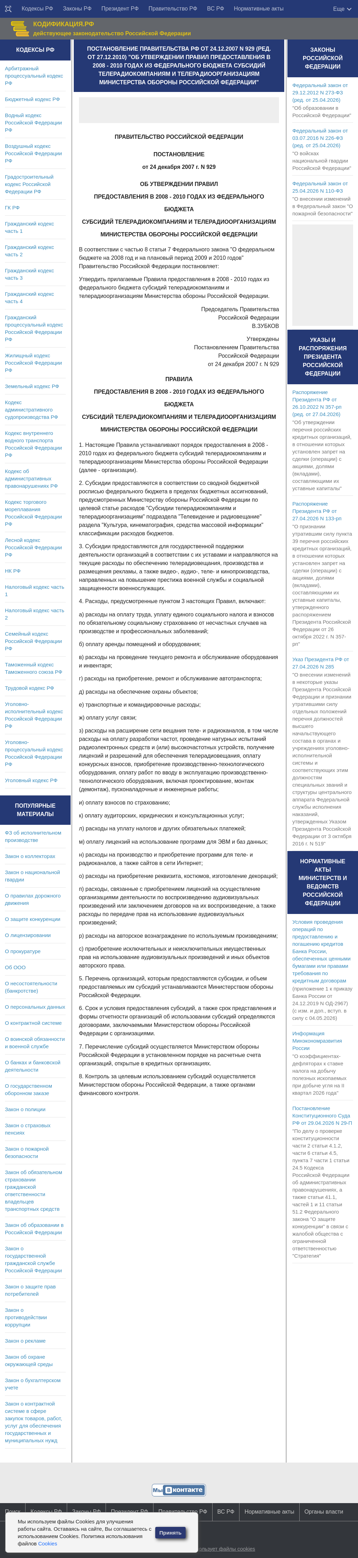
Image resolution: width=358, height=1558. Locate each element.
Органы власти (324, 1512)
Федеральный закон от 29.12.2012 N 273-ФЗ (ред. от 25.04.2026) (320, 92)
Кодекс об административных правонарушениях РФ (31, 478)
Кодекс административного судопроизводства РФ (31, 409)
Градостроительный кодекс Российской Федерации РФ (29, 184)
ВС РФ (215, 9)
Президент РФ (120, 9)
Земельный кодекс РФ (32, 386)
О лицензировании (28, 935)
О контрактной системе (33, 1023)
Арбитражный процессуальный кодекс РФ (34, 75)
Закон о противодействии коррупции (26, 1317)
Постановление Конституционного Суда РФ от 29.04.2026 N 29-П (322, 1115)
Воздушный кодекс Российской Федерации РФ (33, 153)
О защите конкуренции (32, 919)
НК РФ (13, 571)
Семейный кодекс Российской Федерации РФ (33, 641)
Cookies (47, 1543)
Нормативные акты (259, 9)
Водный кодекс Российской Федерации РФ (33, 122)
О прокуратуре (23, 951)
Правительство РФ (173, 9)
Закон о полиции (25, 1109)
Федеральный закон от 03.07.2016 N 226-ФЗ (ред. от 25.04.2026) (320, 138)
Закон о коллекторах (30, 856)
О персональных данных (35, 1007)
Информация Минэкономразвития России (317, 1040)
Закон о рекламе (25, 1341)
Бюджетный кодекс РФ (32, 99)
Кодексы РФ (37, 9)
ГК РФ (12, 207)
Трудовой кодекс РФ (29, 688)
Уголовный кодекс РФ (31, 780)
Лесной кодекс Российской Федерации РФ (33, 547)
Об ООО (15, 967)
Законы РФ (77, 9)
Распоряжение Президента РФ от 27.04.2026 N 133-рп (317, 511)
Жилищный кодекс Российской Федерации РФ (33, 362)
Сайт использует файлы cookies (216, 1549)
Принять (170, 1533)
